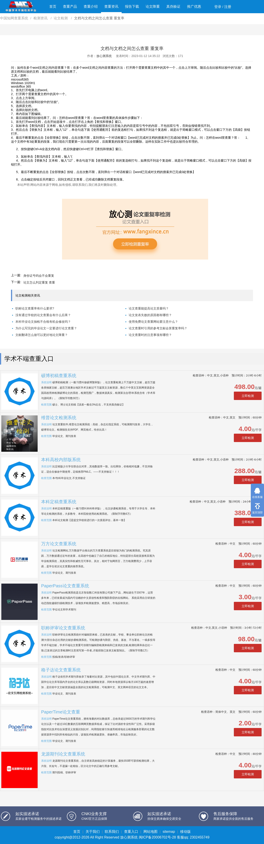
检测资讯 (40, 18)
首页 (52, 6)
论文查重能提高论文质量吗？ (149, 308)
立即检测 (248, 396)
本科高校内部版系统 (61, 459)
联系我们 (112, 831)
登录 (217, 7)
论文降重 (153, 6)
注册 (227, 7)
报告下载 (132, 6)
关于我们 (93, 831)
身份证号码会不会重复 (38, 275)
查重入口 (131, 831)
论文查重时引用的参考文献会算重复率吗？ (158, 328)
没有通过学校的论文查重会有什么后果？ (43, 315)
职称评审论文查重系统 (63, 627)
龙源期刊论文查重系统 (63, 754)
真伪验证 (173, 6)
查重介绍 (91, 6)
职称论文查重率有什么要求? (34, 308)
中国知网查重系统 (14, 18)
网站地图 (150, 831)
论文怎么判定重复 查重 (39, 282)
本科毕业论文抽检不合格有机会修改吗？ (43, 321)
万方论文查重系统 (58, 543)
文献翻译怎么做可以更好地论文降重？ (41, 335)
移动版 (185, 831)
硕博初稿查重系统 (58, 375)
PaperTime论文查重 (60, 711)
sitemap (169, 831)
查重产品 (70, 6)
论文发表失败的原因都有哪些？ (150, 315)
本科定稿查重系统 (58, 501)
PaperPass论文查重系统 (65, 585)
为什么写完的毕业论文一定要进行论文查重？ (46, 328)
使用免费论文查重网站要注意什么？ (153, 321)
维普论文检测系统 (58, 417)
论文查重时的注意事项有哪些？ (150, 335)
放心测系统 (104, 56)
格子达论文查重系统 (61, 669)
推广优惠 (194, 6)
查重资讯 (111, 6)
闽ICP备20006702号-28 (157, 837)
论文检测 (61, 18)
